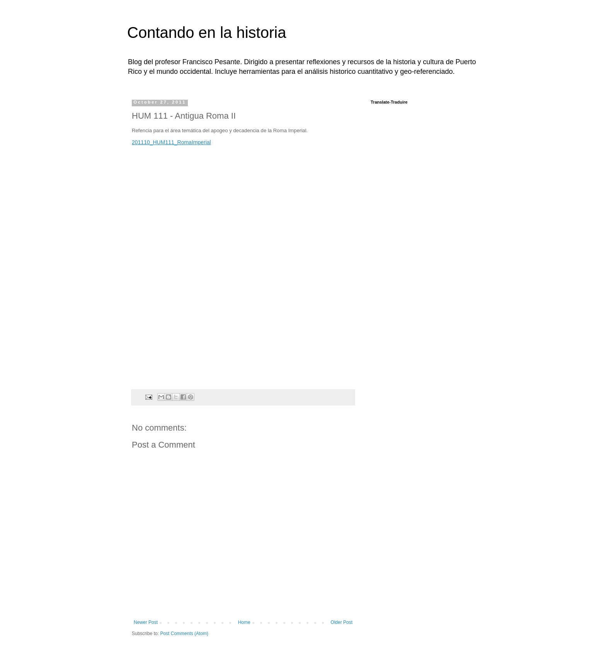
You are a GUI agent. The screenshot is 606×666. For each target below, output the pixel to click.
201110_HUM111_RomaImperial (171, 142)
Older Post (341, 622)
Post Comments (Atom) (184, 633)
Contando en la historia (206, 32)
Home (244, 622)
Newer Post (146, 622)
